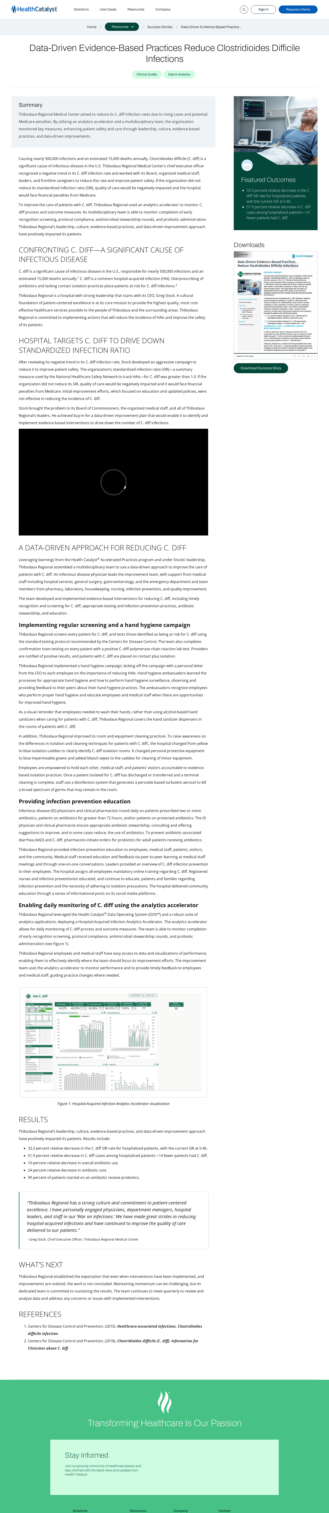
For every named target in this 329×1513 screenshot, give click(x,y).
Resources (135, 9)
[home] (40, 9)
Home (91, 27)
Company (163, 9)
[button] (122, 27)
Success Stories (159, 27)
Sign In (263, 9)
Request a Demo (298, 9)
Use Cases (108, 9)
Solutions (81, 9)
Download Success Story (261, 368)
